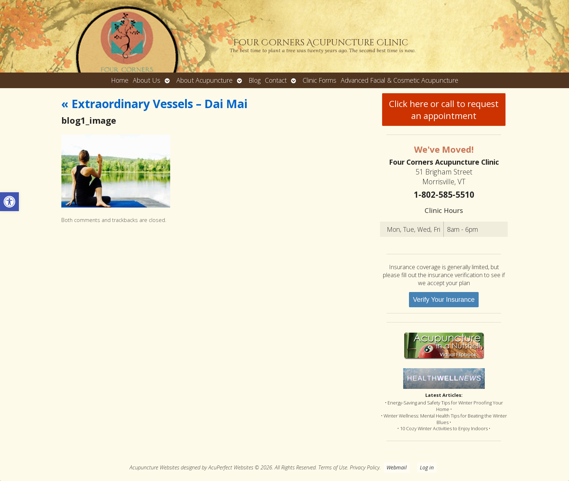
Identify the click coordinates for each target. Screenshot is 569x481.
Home (119, 80)
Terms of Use (332, 467)
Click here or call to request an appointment (444, 110)
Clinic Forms (319, 80)
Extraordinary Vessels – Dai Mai (154, 103)
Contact (276, 80)
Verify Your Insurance (444, 299)
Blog (255, 80)
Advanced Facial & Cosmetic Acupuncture (399, 80)
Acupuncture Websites (154, 467)
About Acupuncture (204, 80)
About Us (146, 80)
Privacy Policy (365, 467)
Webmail (396, 467)
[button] (9, 201)
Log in (427, 467)
